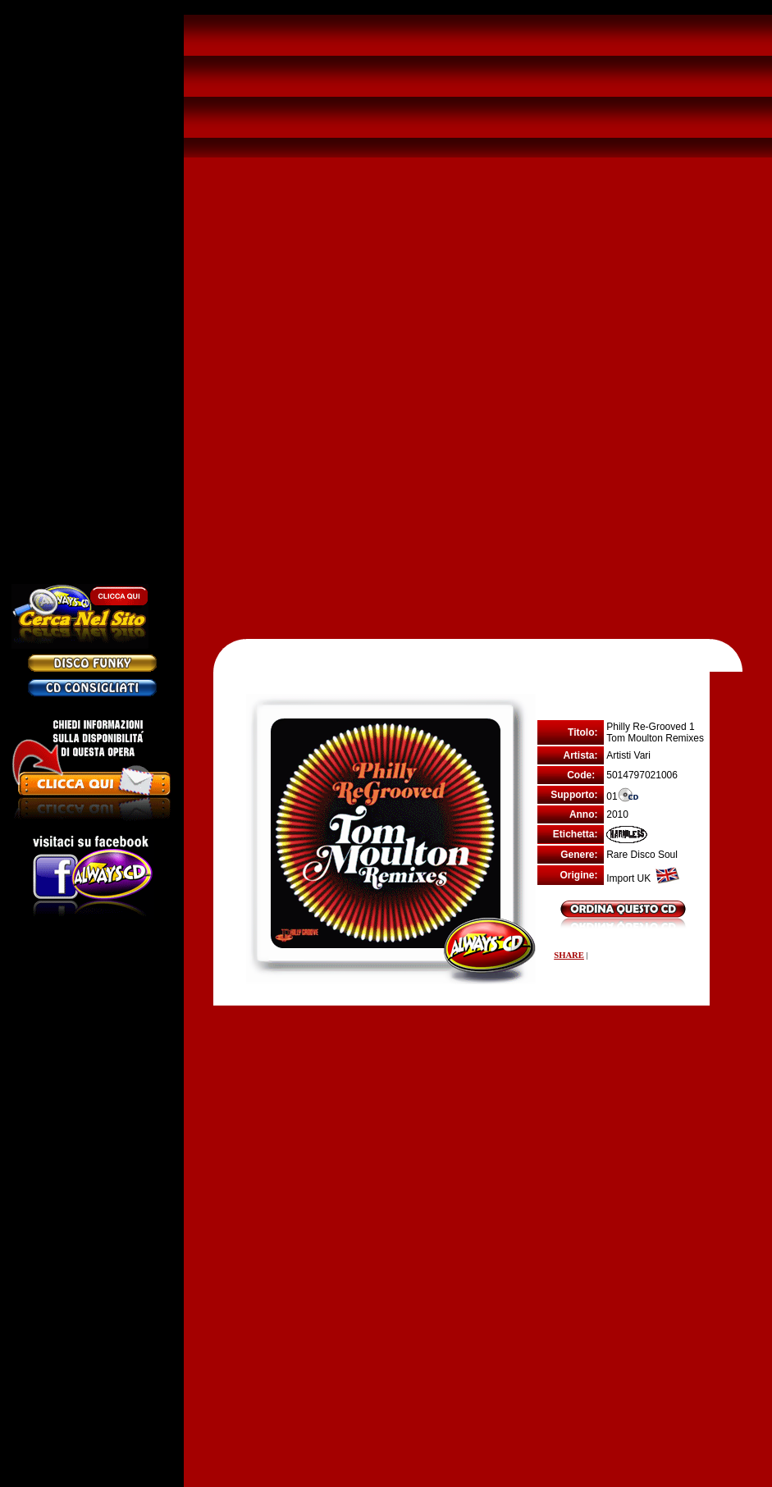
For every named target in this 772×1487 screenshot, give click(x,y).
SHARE (569, 955)
